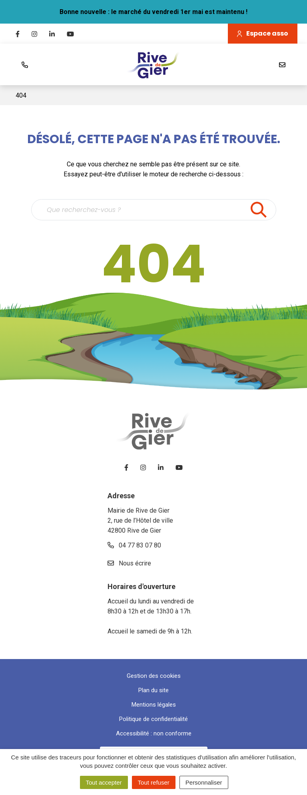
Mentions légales (154, 704)
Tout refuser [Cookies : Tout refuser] (153, 782)
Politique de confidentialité (153, 719)
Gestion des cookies (154, 675)
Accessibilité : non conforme (153, 733)
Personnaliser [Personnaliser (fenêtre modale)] (203, 782)
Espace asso (262, 33)
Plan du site (153, 690)
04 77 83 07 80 (134, 545)
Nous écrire (129, 563)
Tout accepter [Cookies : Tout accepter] (104, 782)
